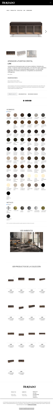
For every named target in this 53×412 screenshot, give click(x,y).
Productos (13, 10)
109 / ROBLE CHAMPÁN (36, 118)
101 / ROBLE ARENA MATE (9, 118)
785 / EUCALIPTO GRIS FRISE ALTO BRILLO (22, 153)
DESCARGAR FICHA (22, 94)
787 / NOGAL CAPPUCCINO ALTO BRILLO (22, 135)
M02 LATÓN (16, 210)
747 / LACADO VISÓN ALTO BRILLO (36, 188)
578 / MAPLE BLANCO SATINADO (16, 162)
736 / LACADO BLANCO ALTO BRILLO (36, 180)
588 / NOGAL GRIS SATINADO (36, 135)
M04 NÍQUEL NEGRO (29, 211)
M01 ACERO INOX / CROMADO (9, 211)
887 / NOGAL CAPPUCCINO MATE (9, 135)
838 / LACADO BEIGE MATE (43, 179)
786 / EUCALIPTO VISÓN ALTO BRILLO (43, 144)
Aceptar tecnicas (30, 408)
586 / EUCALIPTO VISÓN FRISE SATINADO (36, 144)
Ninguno (9, 111)
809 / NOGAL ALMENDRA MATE (15, 126)
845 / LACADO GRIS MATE (16, 188)
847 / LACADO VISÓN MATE (29, 188)
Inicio (8, 10)
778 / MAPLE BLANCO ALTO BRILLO (22, 162)
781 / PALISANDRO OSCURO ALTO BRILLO (43, 171)
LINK (24, 10)
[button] (46, 31)
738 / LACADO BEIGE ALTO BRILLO (9, 188)
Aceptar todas (22, 408)
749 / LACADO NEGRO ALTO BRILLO (9, 197)
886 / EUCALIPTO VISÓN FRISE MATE (29, 144)
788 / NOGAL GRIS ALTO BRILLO (43, 135)
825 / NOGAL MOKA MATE (9, 143)
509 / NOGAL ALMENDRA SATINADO (23, 125)
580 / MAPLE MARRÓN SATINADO (36, 162)
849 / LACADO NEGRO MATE (43, 188)
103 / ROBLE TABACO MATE (16, 118)
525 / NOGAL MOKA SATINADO (16, 143)
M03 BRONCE (21, 211)
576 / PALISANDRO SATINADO (16, 170)
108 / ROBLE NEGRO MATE (29, 118)
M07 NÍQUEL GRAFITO (9, 219)
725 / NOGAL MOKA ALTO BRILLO (22, 143)
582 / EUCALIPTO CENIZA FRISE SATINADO (36, 153)
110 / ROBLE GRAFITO (43, 118)
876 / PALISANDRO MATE (9, 170)
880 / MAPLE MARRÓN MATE (29, 162)
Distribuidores (36, 394)
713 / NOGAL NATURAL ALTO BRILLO (43, 125)
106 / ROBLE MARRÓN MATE (23, 118)
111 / (8, 124)
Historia (34, 393)
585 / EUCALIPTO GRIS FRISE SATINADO (15, 153)
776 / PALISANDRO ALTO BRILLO (22, 170)
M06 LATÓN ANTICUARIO (43, 211)
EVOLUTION (19, 10)
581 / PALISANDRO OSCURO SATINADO (36, 171)
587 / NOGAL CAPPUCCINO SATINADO (16, 135)
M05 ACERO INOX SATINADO (36, 211)
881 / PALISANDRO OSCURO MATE (29, 170)
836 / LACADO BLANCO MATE (29, 179)
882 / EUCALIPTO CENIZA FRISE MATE (29, 153)
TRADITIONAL (13, 395)
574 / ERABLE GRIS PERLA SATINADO (16, 180)
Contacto (35, 397)
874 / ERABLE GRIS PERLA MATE (9, 179)
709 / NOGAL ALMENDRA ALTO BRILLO (29, 125)
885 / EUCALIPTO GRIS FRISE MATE (8, 153)
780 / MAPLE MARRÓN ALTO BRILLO (43, 162)
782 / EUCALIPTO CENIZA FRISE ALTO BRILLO (43, 153)
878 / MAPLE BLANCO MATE (9, 161)
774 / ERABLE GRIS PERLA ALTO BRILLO (22, 180)
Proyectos (35, 391)
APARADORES (29, 10)
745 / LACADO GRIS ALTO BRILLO (22, 188)
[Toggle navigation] (50, 2)
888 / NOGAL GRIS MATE (29, 135)
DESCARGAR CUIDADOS (33, 94)
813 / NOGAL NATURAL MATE (36, 125)
